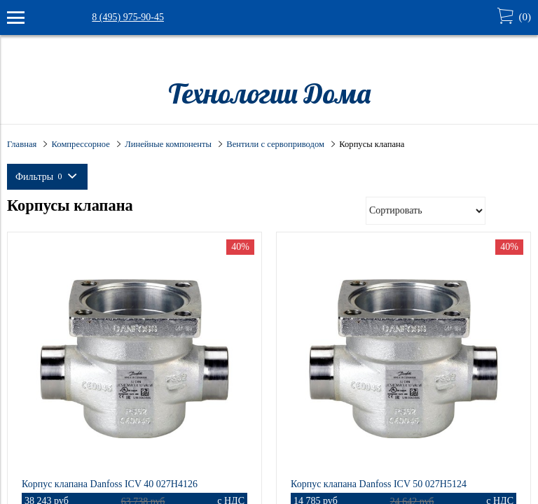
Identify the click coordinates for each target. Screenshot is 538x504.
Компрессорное (81, 144)
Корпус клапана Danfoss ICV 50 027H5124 (379, 484)
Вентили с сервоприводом (275, 144)
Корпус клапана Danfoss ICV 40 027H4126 (110, 484)
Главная (21, 144)
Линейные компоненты (168, 144)
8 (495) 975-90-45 (128, 17)
